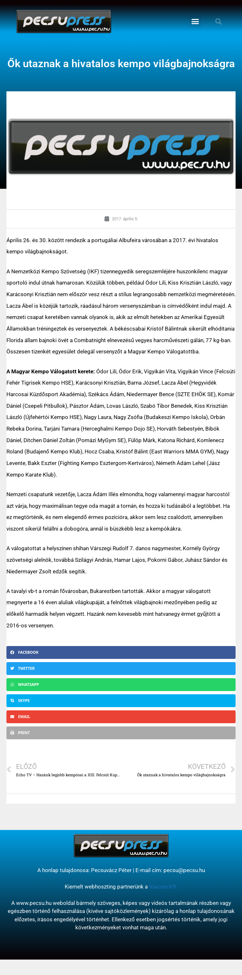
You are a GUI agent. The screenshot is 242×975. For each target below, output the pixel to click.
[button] (195, 21)
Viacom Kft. (163, 886)
